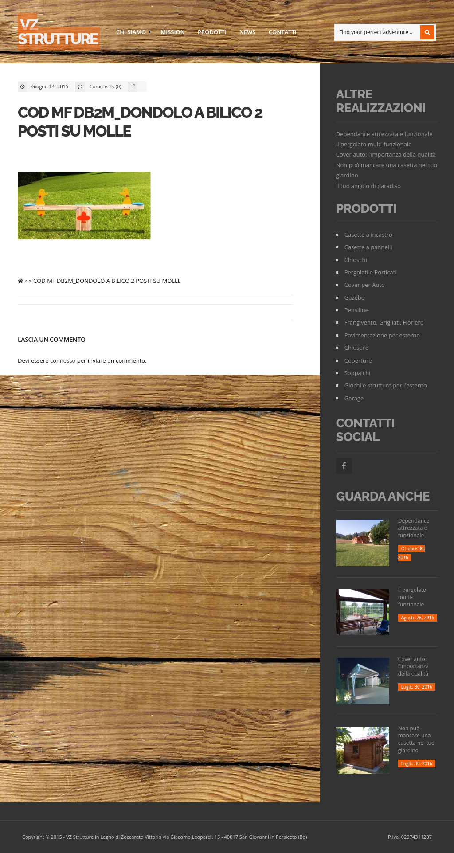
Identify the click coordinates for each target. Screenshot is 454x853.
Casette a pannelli (368, 247)
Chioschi (355, 260)
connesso (63, 360)
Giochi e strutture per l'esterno (385, 385)
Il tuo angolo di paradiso (368, 186)
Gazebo (354, 297)
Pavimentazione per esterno (382, 335)
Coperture (358, 360)
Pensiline (356, 310)
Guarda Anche (383, 496)
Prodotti (212, 32)
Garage (354, 398)
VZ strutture (58, 32)
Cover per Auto (364, 285)
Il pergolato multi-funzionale (374, 144)
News (247, 32)
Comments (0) (105, 86)
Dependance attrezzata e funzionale (384, 134)
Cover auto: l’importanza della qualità (386, 154)
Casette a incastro (368, 235)
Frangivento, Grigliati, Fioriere (383, 322)
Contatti (283, 32)
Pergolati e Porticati (370, 272)
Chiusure (356, 348)
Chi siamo (130, 33)
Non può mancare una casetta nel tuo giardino (416, 739)
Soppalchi (357, 373)
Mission (172, 32)
